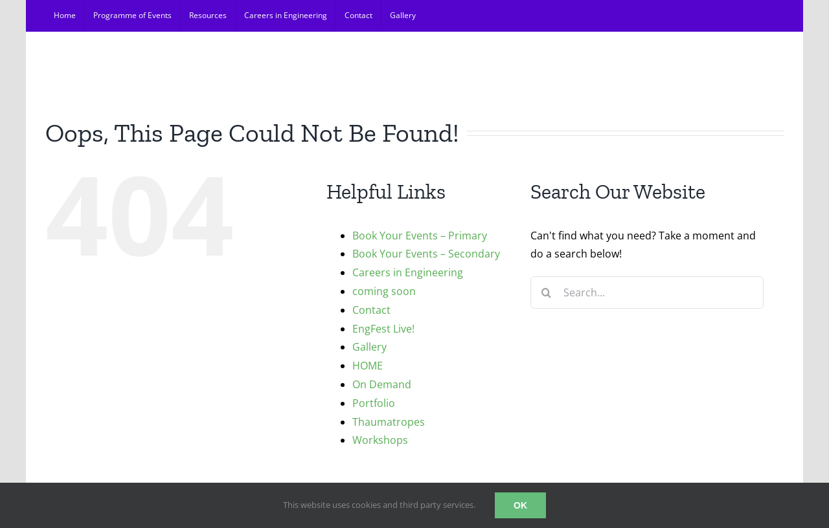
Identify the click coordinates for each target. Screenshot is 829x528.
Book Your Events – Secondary (426, 254)
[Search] (546, 292)
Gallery (369, 347)
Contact (371, 310)
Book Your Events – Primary (419, 235)
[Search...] (647, 292)
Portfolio (373, 403)
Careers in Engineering (407, 272)
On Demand (381, 384)
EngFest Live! (383, 329)
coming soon (384, 291)
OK (520, 505)
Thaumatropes (388, 422)
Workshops (380, 440)
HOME (367, 365)
